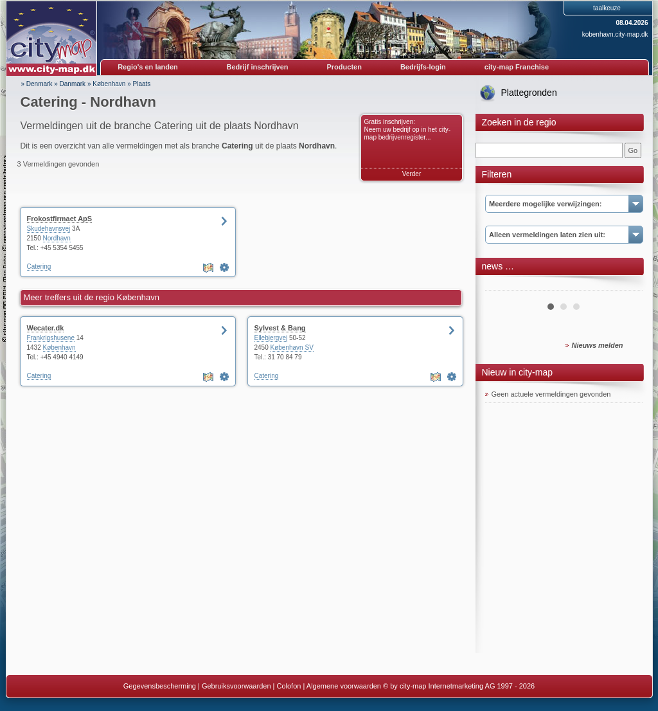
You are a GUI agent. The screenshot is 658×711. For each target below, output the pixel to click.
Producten (343, 67)
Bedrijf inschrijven (258, 67)
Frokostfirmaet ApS (60, 218)
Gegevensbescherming (159, 686)
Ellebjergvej (271, 337)
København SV (292, 347)
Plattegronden (529, 92)
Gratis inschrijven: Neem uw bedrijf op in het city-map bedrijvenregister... (407, 129)
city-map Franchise (517, 67)
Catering (39, 266)
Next (626, 285)
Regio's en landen (148, 67)
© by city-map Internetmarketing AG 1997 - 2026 (459, 686)
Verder (411, 173)
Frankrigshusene (51, 337)
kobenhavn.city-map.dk (615, 34)
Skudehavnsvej (49, 228)
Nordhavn (57, 238)
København (109, 83)
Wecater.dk (45, 328)
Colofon (289, 686)
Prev (502, 285)
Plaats (142, 83)
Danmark (73, 83)
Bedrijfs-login (423, 67)
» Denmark (37, 83)
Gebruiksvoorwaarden (236, 686)
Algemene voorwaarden (344, 686)
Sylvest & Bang (280, 328)
